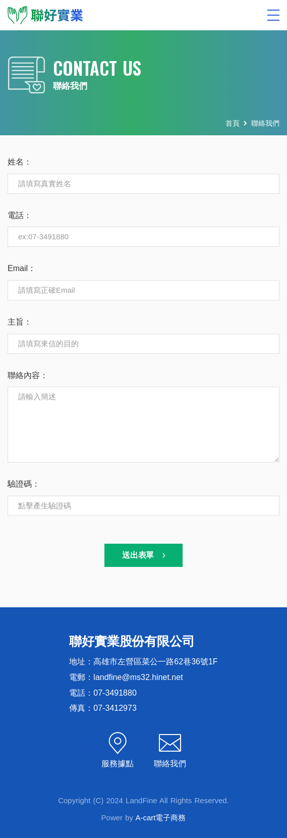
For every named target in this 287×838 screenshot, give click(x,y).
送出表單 (145, 555)
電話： (20, 215)
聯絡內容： (28, 375)
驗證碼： (24, 484)
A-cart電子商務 (160, 817)
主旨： (20, 322)
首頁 (232, 123)
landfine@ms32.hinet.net (138, 677)
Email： (22, 268)
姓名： (20, 162)
